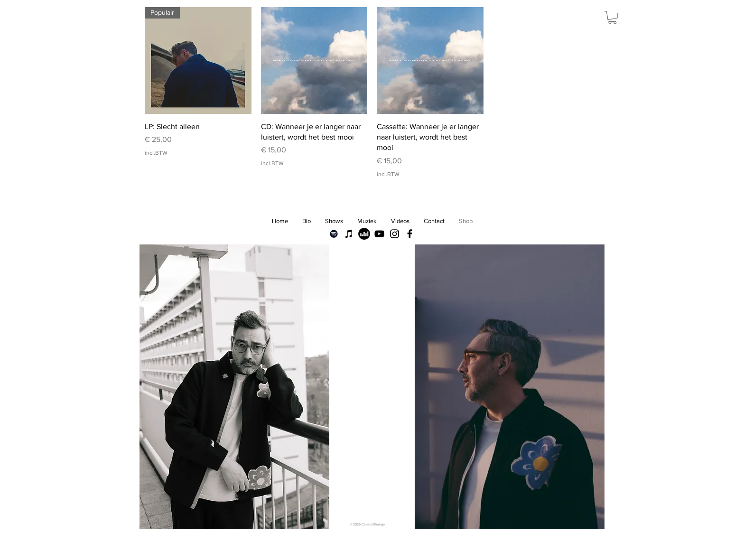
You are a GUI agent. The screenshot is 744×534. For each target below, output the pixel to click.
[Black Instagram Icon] (394, 234)
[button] (612, 17)
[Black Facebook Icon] (410, 234)
